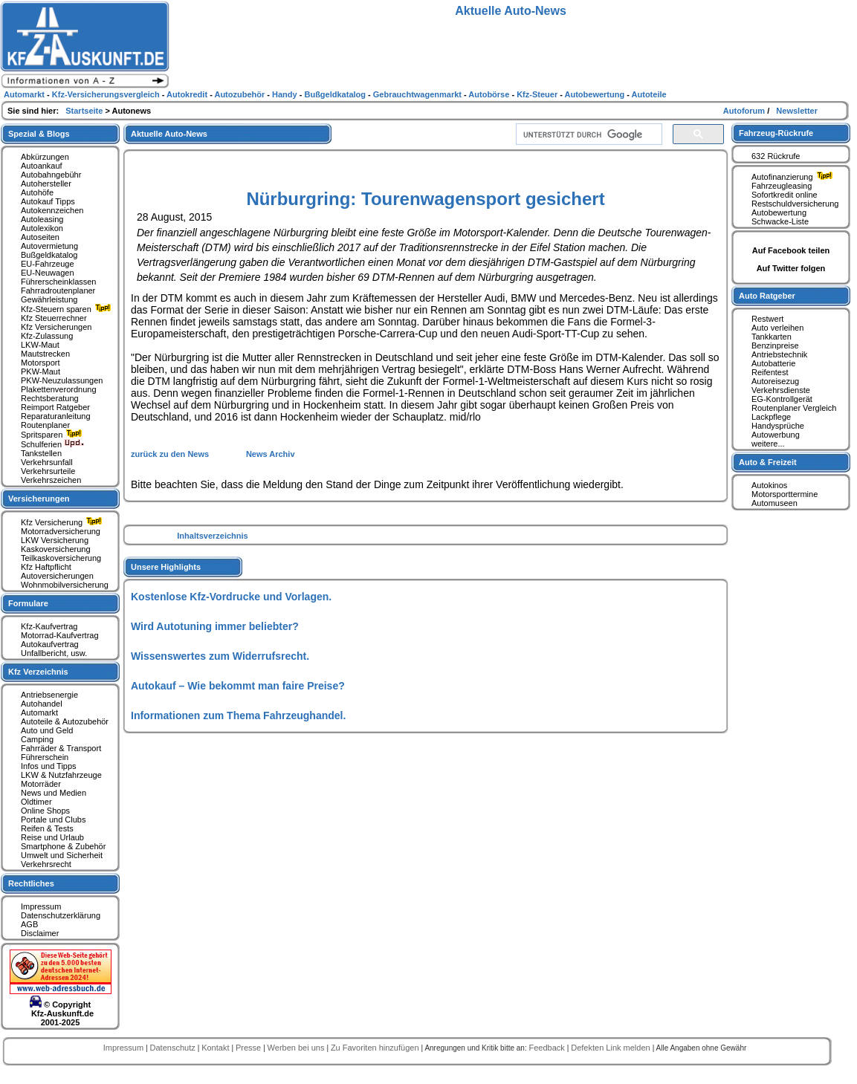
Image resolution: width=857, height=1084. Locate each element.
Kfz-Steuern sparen (67, 309)
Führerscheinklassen (59, 281)
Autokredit (188, 94)
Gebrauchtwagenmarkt (418, 94)
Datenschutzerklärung (60, 915)
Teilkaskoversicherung (61, 558)
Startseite (85, 110)
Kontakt (216, 1047)
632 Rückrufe (775, 156)
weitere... (768, 443)
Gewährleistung (49, 299)
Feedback (547, 1047)
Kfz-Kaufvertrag (49, 626)
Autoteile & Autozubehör (65, 721)
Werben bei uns (297, 1047)
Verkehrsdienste (780, 390)
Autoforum (745, 110)
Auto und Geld (47, 730)
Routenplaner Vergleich (793, 407)
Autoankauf (41, 165)
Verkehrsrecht (46, 864)
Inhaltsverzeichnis (212, 535)
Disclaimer (40, 933)
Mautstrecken (45, 353)
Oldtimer (36, 801)
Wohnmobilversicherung (65, 584)
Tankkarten (771, 336)
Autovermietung (49, 245)
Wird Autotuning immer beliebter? (215, 626)
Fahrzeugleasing (781, 185)
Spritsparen (53, 434)
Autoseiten (40, 237)
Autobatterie (773, 363)
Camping (37, 739)
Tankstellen (41, 453)
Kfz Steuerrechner (54, 318)
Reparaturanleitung (56, 416)
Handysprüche (777, 425)
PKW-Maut (40, 371)
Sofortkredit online (784, 194)
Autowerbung (775, 434)
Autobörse (489, 94)
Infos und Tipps (49, 766)
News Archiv (270, 453)
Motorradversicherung (60, 531)
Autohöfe (37, 192)
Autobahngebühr (51, 174)
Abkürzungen (45, 156)
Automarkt (39, 712)
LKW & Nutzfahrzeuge (61, 774)
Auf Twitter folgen (791, 268)
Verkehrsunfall (47, 462)
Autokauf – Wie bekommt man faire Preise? (238, 686)
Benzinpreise (775, 345)
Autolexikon (42, 228)
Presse (249, 1047)
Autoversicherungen (57, 575)
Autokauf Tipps (48, 201)
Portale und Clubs (53, 819)
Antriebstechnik (779, 354)
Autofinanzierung (793, 176)
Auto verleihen (777, 327)
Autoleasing (42, 219)
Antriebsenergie (49, 694)
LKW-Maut (40, 344)
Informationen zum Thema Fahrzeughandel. (238, 715)
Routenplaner (45, 425)
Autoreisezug (775, 381)
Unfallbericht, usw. (54, 653)
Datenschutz (174, 1047)
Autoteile (649, 94)
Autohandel (41, 703)
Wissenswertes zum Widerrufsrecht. (220, 656)
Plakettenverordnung (59, 389)
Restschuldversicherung (794, 203)
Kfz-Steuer (538, 94)
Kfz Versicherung (63, 522)
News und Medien (53, 792)
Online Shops (45, 810)
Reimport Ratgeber (55, 407)
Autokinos (769, 485)
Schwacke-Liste (780, 221)
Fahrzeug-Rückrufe (776, 133)
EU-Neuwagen (47, 272)
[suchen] (587, 134)
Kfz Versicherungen (56, 326)
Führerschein (44, 757)
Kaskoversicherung (56, 549)
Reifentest (770, 372)
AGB (29, 924)
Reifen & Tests (47, 828)
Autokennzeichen (52, 210)
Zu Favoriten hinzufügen (376, 1047)
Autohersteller (46, 183)
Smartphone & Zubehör (63, 846)
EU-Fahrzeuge (47, 263)
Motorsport (40, 362)
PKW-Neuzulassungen (62, 380)
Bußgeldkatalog (49, 254)
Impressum (41, 906)
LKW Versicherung (54, 540)
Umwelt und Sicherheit (62, 855)
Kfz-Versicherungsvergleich (107, 94)
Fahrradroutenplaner (58, 290)
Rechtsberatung (50, 398)
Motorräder (41, 783)
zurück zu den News (171, 453)
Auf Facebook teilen (791, 250)
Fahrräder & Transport (61, 748)
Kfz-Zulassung (47, 335)
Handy (286, 94)
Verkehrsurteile (48, 471)
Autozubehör (240, 94)
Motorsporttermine (784, 494)
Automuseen (774, 503)
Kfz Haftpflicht (46, 566)
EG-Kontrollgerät (781, 399)
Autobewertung (778, 212)
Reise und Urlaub (52, 837)
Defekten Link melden (611, 1047)
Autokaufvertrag (50, 644)
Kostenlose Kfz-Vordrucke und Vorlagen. (231, 597)
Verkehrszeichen (51, 480)
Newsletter (797, 110)
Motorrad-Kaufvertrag (60, 635)
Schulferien (53, 444)
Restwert (767, 318)
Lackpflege (771, 416)
